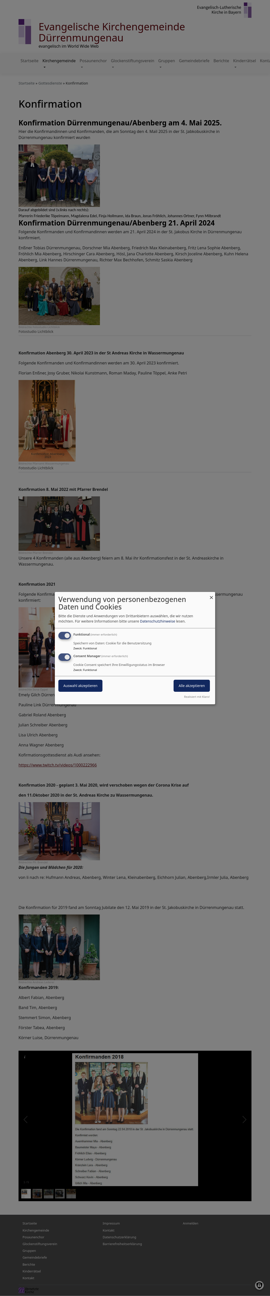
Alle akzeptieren (192, 685)
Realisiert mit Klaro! (197, 697)
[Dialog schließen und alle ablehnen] (211, 595)
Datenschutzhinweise (157, 621)
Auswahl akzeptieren (80, 685)
